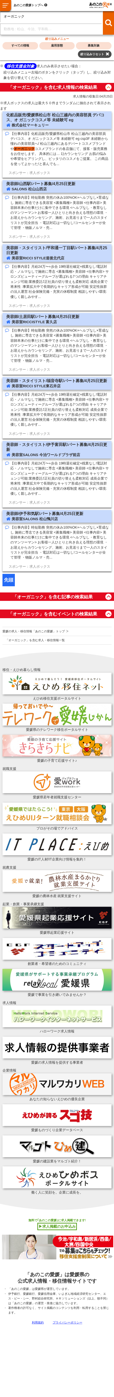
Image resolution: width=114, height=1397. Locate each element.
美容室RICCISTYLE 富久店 (34, 322)
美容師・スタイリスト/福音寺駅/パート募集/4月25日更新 (56, 381)
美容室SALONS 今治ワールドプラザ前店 (46, 455)
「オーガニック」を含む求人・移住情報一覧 (35, 640)
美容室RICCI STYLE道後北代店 (38, 258)
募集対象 (94, 45)
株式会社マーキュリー (30, 125)
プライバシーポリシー (67, 1322)
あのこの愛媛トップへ (28, 5)
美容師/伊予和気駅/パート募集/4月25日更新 (44, 514)
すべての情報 (20, 45)
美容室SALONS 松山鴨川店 (35, 519)
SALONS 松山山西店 (29, 189)
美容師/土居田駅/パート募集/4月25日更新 (42, 317)
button (108, 87)
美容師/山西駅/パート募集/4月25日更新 (40, 184)
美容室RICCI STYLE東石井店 (36, 386)
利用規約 (38, 1322)
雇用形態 (57, 45)
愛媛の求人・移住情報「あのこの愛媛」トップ (33, 631)
